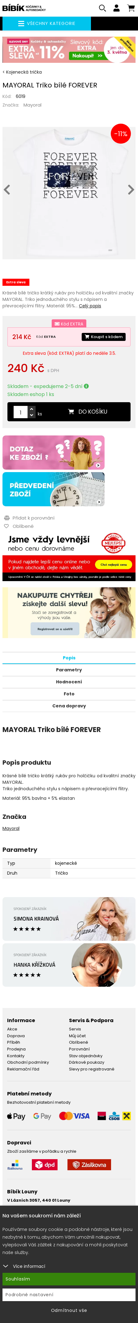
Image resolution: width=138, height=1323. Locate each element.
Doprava (16, 1036)
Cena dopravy (69, 706)
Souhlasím (18, 1279)
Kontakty (15, 1056)
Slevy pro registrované (91, 1069)
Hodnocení (69, 682)
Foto (69, 694)
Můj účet (77, 1036)
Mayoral (32, 105)
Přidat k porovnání (29, 518)
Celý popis (90, 306)
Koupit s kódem (104, 337)
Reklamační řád (23, 1069)
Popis (69, 658)
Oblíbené (78, 1042)
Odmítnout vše (69, 1310)
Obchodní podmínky (28, 1062)
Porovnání (79, 1049)
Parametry (69, 670)
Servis (75, 1029)
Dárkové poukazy (86, 1062)
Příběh (13, 1042)
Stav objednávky (85, 1056)
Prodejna (16, 1049)
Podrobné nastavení (30, 1295)
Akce (12, 1029)
